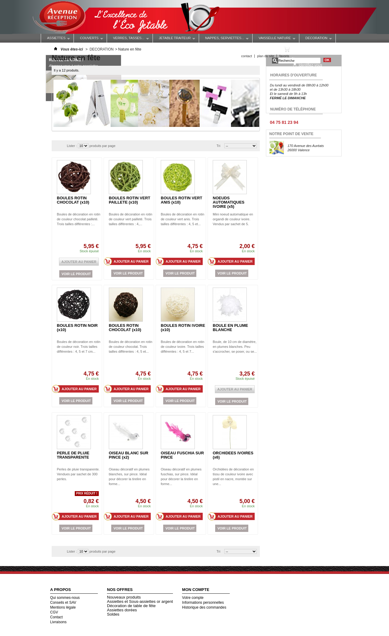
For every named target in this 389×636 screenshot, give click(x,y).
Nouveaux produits (124, 597)
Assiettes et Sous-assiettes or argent (140, 601)
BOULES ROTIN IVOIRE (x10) (183, 327)
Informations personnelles (203, 602)
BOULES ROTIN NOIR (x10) (77, 327)
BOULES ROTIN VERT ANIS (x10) (181, 200)
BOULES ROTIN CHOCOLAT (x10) (73, 200)
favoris (284, 56)
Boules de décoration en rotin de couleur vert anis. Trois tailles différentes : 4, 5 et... (182, 219)
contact (246, 56)
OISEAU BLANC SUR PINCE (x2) (128, 455)
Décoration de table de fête (131, 605)
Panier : (302, 49)
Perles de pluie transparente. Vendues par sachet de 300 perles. (78, 474)
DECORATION (315, 39)
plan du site (265, 56)
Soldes (113, 614)
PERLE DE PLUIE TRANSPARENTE (73, 455)
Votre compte (193, 598)
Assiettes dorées (122, 610)
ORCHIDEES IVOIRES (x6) (233, 455)
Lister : (72, 146)
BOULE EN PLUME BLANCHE (230, 327)
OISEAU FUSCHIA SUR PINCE (182, 455)
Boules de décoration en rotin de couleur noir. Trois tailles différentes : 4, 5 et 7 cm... (78, 346)
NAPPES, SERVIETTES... (224, 39)
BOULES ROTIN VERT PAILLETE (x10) (129, 200)
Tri (218, 146)
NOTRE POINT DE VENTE (291, 134)
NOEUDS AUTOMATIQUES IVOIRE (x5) (228, 202)
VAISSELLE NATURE (274, 39)
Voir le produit (76, 274)
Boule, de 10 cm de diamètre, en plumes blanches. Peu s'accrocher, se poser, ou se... (235, 346)
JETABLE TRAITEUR (174, 39)
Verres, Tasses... (128, 39)
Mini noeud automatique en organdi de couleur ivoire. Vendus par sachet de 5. (233, 219)
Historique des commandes (204, 607)
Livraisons (58, 622)
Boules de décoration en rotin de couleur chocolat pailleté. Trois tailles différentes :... (78, 219)
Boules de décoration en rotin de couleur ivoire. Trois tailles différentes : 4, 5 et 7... (182, 346)
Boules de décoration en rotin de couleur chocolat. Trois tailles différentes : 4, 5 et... (130, 346)
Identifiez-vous (310, 65)
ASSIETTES (55, 39)
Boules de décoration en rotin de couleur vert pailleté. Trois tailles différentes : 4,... (130, 219)
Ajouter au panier (128, 261)
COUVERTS (88, 39)
